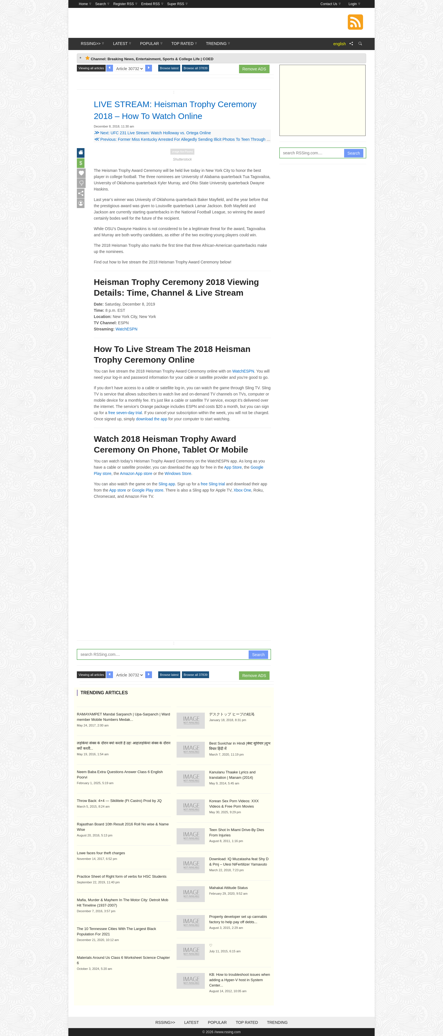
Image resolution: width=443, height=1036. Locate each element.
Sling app (166, 484)
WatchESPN (126, 329)
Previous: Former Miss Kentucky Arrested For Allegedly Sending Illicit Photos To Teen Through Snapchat (188, 139)
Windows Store (178, 473)
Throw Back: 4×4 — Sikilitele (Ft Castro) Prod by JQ (119, 801)
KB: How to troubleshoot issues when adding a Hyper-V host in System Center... (239, 979)
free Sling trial (213, 484)
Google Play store (147, 490)
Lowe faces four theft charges (101, 853)
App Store (233, 467)
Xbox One (242, 490)
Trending (277, 1022)
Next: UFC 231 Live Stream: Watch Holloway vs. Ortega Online (152, 133)
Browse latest (169, 68)
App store (117, 490)
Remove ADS (254, 69)
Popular (217, 1022)
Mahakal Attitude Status (228, 888)
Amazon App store (136, 473)
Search (258, 654)
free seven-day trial (125, 412)
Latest (191, 1022)
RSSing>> (165, 1022)
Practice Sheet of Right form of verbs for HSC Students (121, 876)
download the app (151, 419)
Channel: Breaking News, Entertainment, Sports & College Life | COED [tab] (149, 58)
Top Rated (247, 1022)
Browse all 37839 (195, 68)
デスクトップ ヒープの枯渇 (231, 714)
